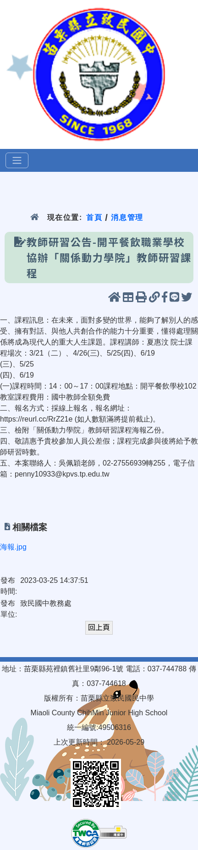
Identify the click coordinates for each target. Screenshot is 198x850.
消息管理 (127, 217)
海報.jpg (13, 547)
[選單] (17, 160)
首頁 (94, 217)
